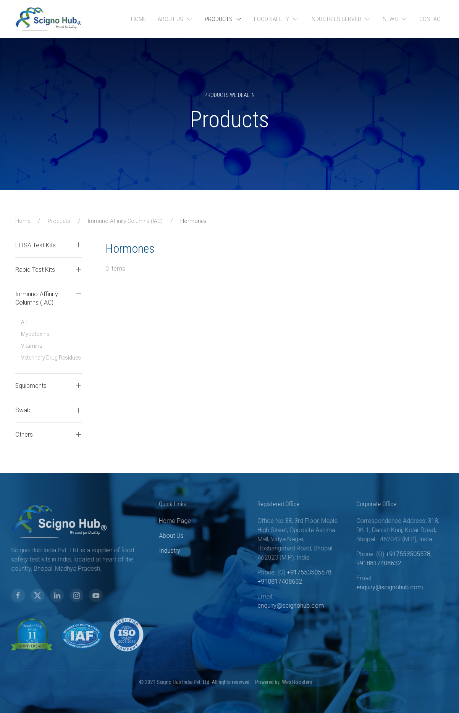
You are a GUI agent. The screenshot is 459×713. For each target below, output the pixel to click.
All (24, 322)
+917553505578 (297, 572)
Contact (431, 19)
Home (138, 19)
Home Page (163, 520)
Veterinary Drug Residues (51, 358)
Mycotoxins (35, 334)
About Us (175, 19)
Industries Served (340, 19)
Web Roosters (285, 682)
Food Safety (276, 19)
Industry (157, 550)
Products (223, 19)
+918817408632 (268, 581)
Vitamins (31, 346)
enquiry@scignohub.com (279, 605)
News (395, 19)
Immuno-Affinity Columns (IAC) (125, 221)
